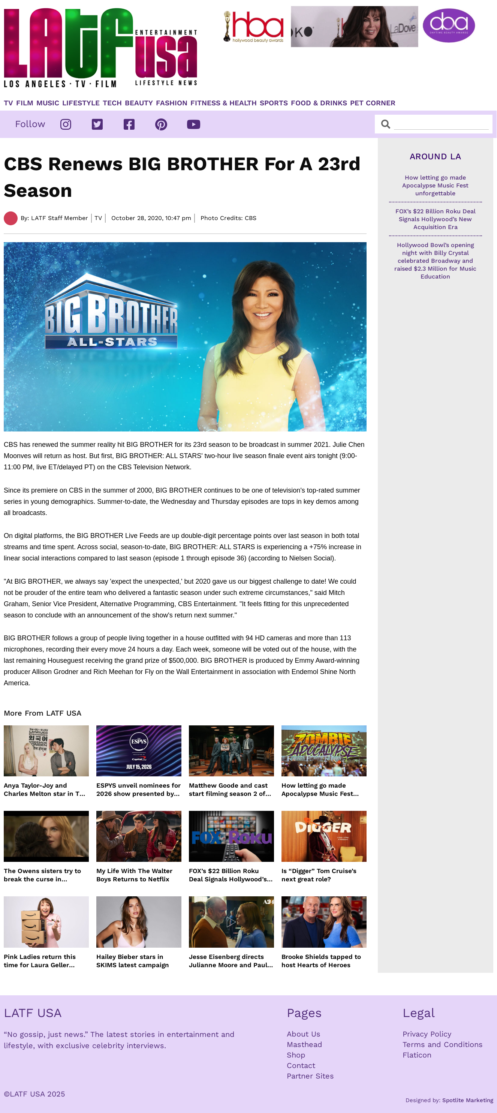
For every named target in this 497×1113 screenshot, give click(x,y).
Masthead (304, 1044)
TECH (112, 103)
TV (8, 103)
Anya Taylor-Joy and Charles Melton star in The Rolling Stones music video (46, 790)
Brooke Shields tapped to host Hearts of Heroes (321, 961)
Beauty (139, 103)
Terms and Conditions (443, 1044)
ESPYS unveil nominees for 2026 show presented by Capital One (138, 790)
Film (24, 103)
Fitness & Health (223, 103)
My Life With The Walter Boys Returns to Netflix (134, 875)
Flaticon (417, 1054)
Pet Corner (372, 103)
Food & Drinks (319, 103)
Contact (301, 1065)
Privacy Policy (427, 1033)
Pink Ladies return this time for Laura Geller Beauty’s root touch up (40, 961)
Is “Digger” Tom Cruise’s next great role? (318, 875)
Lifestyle (81, 103)
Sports (274, 103)
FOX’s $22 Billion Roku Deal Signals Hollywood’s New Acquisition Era (228, 875)
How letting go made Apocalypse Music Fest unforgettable (317, 790)
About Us (303, 1033)
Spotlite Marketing (467, 1100)
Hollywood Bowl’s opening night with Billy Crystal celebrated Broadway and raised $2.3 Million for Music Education (435, 260)
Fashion (171, 103)
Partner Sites (310, 1075)
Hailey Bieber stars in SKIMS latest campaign (132, 961)
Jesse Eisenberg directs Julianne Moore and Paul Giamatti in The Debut (228, 961)
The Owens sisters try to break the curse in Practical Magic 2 (42, 875)
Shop (296, 1054)
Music (47, 103)
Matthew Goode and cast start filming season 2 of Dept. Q (228, 790)
